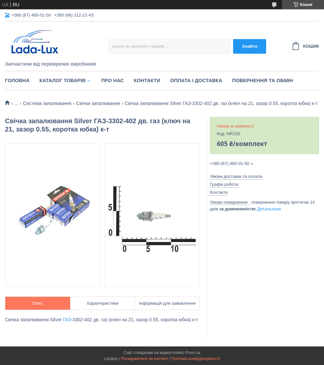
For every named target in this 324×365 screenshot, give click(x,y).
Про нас (112, 80)
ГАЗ (67, 319)
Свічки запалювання (98, 103)
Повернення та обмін (262, 80)
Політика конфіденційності (195, 358)
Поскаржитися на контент (144, 358)
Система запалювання (47, 103)
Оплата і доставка (196, 80)
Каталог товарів (62, 80)
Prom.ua (192, 352)
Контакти (147, 80)
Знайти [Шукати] (250, 46)
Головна (17, 80)
